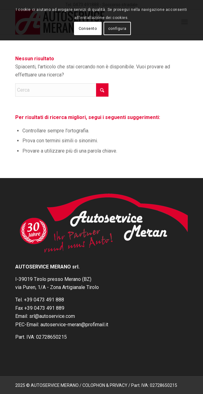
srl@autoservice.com (52, 316)
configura (117, 28)
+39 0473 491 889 (44, 308)
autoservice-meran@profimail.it (74, 325)
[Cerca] (61, 90)
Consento (88, 28)
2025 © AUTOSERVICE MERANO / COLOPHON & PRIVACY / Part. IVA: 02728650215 (96, 385)
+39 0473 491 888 (44, 300)
